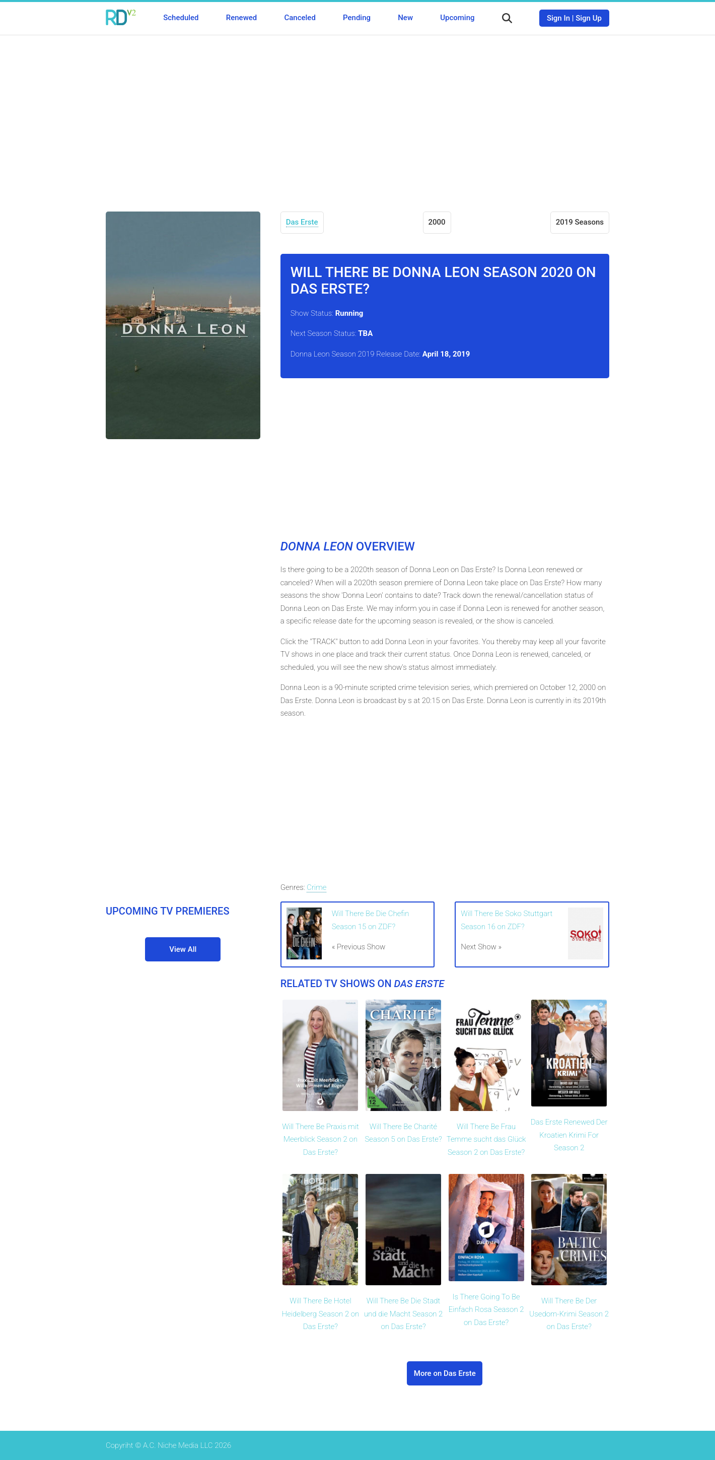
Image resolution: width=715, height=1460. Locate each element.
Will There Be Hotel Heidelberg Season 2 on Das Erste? (321, 1313)
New (405, 17)
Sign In (558, 18)
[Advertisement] (357, 115)
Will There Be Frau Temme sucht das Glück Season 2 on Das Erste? (486, 1139)
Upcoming (457, 17)
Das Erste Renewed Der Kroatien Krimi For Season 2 (569, 1135)
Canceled (299, 17)
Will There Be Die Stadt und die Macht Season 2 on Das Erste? (403, 1313)
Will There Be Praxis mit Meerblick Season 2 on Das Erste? (320, 1139)
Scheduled (180, 17)
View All (182, 949)
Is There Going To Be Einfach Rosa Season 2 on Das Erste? (486, 1309)
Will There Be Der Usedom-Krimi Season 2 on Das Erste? (569, 1313)
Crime (316, 887)
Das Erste (302, 222)
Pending (357, 17)
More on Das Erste (445, 1373)
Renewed (241, 17)
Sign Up (589, 18)
